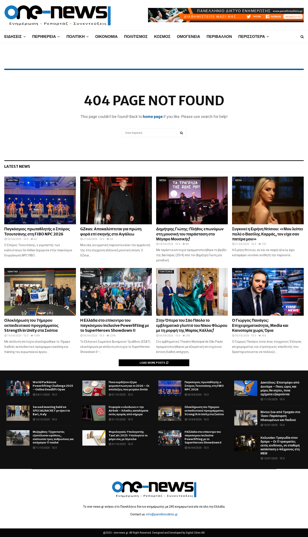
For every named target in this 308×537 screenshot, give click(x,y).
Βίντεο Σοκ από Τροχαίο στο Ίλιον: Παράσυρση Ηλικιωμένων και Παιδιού (280, 416)
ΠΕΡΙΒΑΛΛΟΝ (219, 36)
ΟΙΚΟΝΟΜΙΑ (106, 36)
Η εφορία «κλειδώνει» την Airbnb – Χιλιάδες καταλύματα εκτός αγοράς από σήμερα (128, 410)
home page (153, 116)
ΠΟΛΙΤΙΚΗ (75, 36)
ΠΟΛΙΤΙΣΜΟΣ (136, 36)
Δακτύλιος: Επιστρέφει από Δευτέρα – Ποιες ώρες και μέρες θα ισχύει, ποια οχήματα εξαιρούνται (280, 388)
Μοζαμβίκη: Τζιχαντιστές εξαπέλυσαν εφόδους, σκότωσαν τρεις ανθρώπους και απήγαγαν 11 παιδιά (53, 437)
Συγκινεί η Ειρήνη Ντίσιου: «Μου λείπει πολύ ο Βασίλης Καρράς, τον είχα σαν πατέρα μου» (267, 233)
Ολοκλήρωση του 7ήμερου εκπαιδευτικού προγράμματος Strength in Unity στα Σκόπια (31, 325)
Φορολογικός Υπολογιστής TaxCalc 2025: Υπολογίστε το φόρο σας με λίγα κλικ (128, 435)
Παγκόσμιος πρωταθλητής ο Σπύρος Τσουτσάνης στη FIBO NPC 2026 (37, 231)
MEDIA (86, 180)
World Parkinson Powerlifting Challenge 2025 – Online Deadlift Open (53, 385)
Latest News (17, 166)
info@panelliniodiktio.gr (162, 514)
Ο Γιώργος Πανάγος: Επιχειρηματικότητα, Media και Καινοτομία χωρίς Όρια (260, 325)
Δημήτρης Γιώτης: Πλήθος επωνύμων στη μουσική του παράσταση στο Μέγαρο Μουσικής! (190, 233)
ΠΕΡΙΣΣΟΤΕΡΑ (251, 36)
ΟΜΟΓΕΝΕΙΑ (188, 36)
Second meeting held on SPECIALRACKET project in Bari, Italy (51, 410)
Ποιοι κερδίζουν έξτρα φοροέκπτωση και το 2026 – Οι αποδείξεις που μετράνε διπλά (129, 385)
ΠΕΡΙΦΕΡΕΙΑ (44, 36)
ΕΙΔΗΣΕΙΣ (13, 36)
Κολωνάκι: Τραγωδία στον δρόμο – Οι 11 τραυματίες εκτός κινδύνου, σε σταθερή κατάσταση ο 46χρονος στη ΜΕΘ (280, 445)
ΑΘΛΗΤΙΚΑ (12, 180)
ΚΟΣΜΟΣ (162, 36)
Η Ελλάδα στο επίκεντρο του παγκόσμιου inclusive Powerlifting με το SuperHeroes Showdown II (114, 325)
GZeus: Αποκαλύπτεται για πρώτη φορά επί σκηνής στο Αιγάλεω (111, 231)
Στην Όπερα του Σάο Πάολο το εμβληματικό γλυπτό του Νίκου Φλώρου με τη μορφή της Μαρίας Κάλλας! (191, 325)
